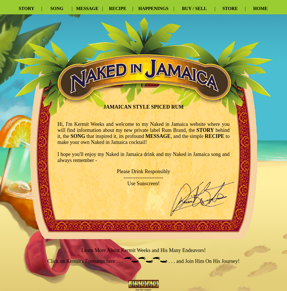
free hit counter (144, 289)
